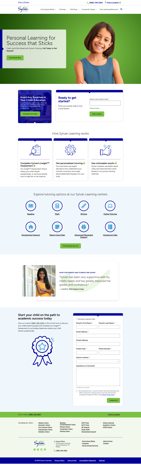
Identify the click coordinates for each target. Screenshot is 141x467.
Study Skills (85, 430)
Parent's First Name (84, 323)
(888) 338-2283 (35, 415)
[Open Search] (121, 10)
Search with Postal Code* (99, 100)
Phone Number (105, 349)
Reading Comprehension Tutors (68, 424)
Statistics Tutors (43, 432)
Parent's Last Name (107, 323)
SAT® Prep (85, 423)
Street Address (82, 341)
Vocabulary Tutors (66, 429)
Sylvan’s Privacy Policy (108, 395)
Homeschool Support (88, 432)
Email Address (82, 332)
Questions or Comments (85, 366)
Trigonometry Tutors (45, 430)
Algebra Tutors (43, 423)
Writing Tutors (65, 432)
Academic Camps (109, 425)
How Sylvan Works (88, 442)
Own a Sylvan (23, 2)
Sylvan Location (83, 357)
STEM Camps (107, 428)
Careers (106, 444)
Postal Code (81, 349)
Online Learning (108, 423)
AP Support (85, 428)
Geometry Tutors (44, 425)
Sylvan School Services (90, 446)
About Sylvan (108, 442)
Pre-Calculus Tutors (45, 428)
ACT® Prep (85, 425)
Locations (85, 444)
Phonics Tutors (65, 427)
